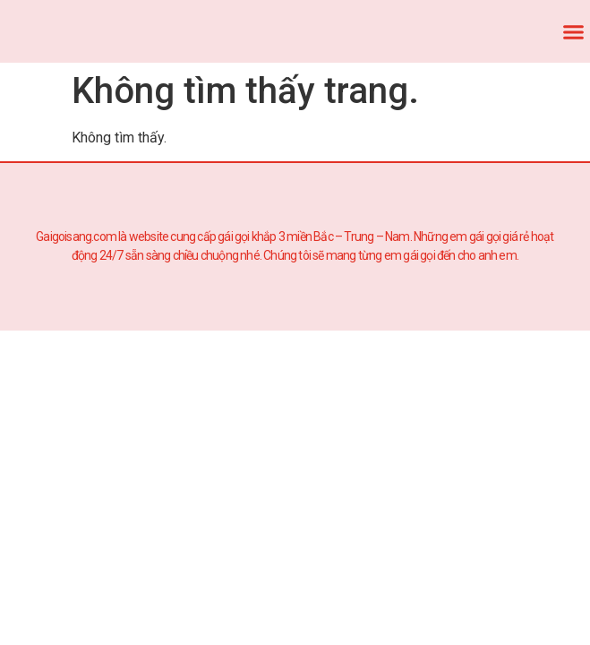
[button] (574, 31)
